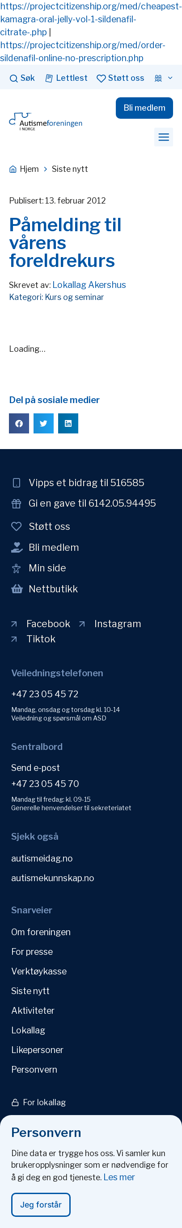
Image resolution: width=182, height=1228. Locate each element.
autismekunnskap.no (52, 878)
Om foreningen (41, 932)
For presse (32, 951)
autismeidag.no (42, 858)
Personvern (34, 1069)
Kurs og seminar (74, 297)
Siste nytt (30, 991)
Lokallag (28, 1030)
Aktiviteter (33, 1010)
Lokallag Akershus (89, 284)
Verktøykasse (39, 971)
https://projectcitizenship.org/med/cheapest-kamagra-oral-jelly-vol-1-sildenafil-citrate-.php (91, 19)
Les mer (119, 1178)
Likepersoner (37, 1050)
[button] (163, 137)
